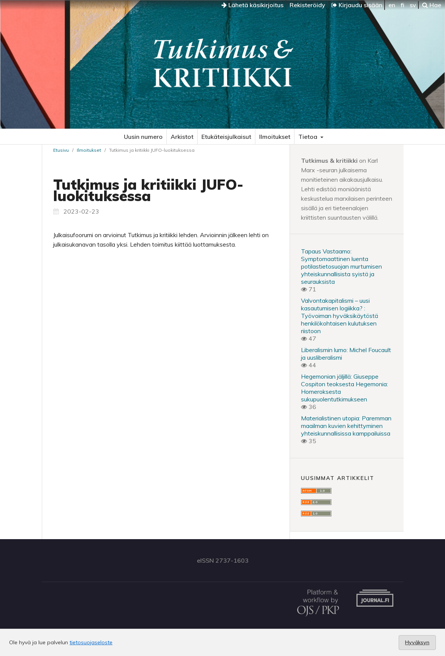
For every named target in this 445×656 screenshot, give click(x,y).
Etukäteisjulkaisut (226, 136)
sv (413, 5)
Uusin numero (143, 136)
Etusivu (61, 150)
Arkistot (182, 136)
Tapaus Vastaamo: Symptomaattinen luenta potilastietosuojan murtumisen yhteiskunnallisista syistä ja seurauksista (341, 266)
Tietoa (308, 136)
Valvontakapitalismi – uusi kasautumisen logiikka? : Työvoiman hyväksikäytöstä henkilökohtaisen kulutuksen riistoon (339, 316)
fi (402, 5)
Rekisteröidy (307, 5)
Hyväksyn (417, 642)
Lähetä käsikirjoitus (252, 5)
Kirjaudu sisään (356, 5)
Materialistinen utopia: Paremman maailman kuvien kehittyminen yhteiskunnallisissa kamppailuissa (346, 425)
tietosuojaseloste (91, 642)
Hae (431, 5)
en (391, 5)
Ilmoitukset (274, 136)
